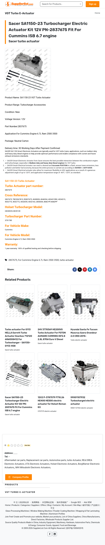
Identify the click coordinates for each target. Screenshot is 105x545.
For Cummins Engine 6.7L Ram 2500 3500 (38, 260)
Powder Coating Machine (64, 511)
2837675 (12, 260)
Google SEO (76, 502)
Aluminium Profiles (57, 514)
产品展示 (95, 505)
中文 (52, 508)
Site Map (77, 505)
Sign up (92, 4)
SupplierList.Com (40, 528)
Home (97, 13)
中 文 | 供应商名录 (21, 502)
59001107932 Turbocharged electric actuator (82, 400)
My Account (67, 505)
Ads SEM (87, 502)
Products (11, 484)
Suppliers (35, 505)
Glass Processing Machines (17, 511)
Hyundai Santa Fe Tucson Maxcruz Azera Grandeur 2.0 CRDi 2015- (84, 332)
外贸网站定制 (48, 502)
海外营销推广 (62, 502)
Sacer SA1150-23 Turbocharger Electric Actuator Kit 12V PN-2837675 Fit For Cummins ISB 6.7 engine (18, 404)
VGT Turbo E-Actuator (20, 492)
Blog (49, 505)
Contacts (56, 505)
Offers (43, 505)
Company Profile (18, 477)
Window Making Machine (41, 511)
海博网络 (35, 502)
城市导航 (86, 505)
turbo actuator (67, 260)
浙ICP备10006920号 (74, 528)
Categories (25, 505)
